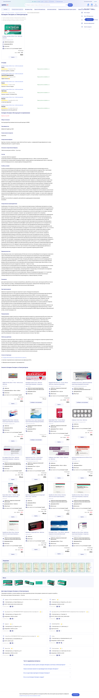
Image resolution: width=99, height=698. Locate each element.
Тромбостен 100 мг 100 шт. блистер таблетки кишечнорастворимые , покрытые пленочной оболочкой (57, 496)
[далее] (90, 567)
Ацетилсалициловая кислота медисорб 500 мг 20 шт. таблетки (35, 495)
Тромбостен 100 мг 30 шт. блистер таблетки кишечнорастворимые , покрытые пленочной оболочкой (10, 533)
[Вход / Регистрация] (97, 10)
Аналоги (89, 19)
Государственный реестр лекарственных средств (14, 357)
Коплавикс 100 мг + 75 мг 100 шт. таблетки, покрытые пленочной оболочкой (59, 533)
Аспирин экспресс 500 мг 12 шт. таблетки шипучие (12, 36)
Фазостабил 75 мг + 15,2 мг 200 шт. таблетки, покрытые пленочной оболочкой (57, 421)
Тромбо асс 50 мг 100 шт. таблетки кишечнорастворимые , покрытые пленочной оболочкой (80, 533)
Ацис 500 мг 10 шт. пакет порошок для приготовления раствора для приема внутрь (35, 421)
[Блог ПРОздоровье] (97, 17)
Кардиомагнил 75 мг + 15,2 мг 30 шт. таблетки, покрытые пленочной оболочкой (34, 458)
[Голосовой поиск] (66, 5)
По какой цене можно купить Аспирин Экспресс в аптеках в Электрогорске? (47, 664)
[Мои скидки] (97, 13)
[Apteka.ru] (6, 5)
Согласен (75, 694)
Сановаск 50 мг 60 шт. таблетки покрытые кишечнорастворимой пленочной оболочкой (82, 383)
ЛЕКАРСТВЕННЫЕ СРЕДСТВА (9, 12)
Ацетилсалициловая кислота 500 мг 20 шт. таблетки (82, 458)
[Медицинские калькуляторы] (97, 21)
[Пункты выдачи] (97, 28)
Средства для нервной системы (20, 12)
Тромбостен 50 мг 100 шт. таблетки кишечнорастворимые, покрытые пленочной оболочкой (80, 496)
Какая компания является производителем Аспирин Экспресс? (47, 669)
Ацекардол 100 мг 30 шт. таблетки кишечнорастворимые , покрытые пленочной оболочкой (34, 383)
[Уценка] (91, 5)
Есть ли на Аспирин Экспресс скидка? (47, 677)
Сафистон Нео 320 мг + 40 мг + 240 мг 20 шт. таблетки (12, 383)
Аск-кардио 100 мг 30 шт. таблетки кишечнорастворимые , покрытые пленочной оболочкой (10, 458)
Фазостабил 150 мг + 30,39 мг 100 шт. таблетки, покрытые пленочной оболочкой (11, 496)
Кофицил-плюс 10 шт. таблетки (79, 420)
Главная (3, 12)
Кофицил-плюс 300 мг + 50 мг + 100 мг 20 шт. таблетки (58, 458)
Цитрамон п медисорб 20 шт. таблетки (35, 532)
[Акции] (88, 5)
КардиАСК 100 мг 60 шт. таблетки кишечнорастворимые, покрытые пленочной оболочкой (10, 421)
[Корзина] (95, 5)
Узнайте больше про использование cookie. (30, 695)
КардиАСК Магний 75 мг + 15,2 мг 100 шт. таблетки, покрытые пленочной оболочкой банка (58, 383)
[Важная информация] (97, 24)
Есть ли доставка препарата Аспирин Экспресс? (47, 673)
